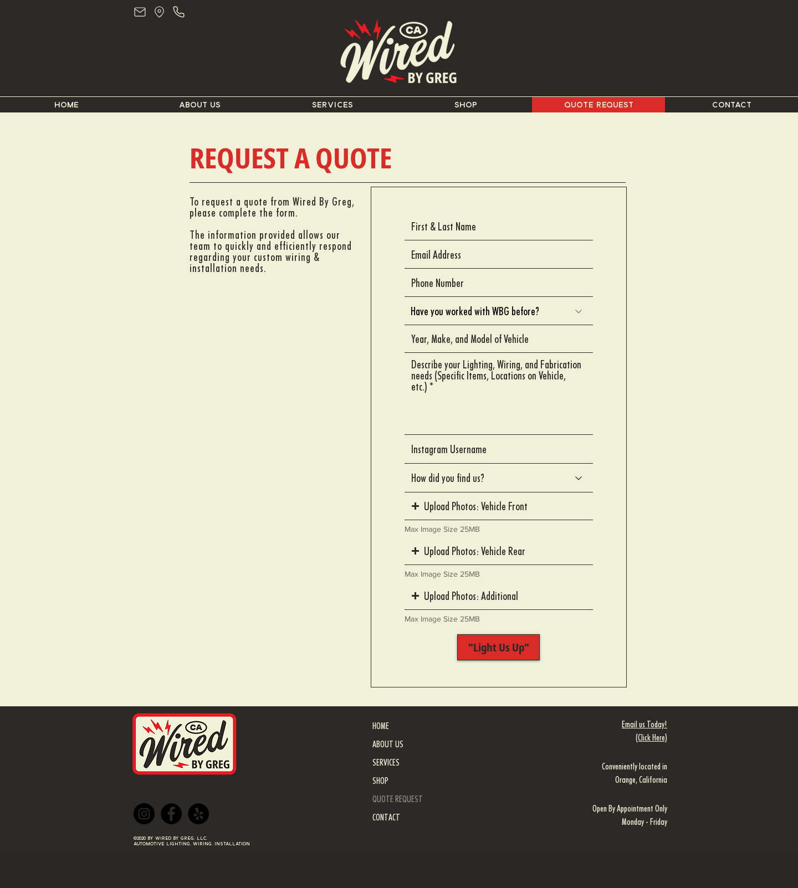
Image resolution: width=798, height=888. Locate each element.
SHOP (380, 781)
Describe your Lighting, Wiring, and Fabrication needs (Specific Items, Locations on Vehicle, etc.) (496, 375)
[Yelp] (198, 813)
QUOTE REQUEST (397, 799)
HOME (380, 726)
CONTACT (386, 817)
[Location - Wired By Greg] (159, 11)
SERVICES (386, 762)
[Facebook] (171, 813)
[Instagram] (144, 813)
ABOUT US (387, 744)
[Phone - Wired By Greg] (178, 11)
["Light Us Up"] (498, 647)
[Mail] (139, 12)
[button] (499, 506)
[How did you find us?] (499, 478)
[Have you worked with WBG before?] (499, 311)
